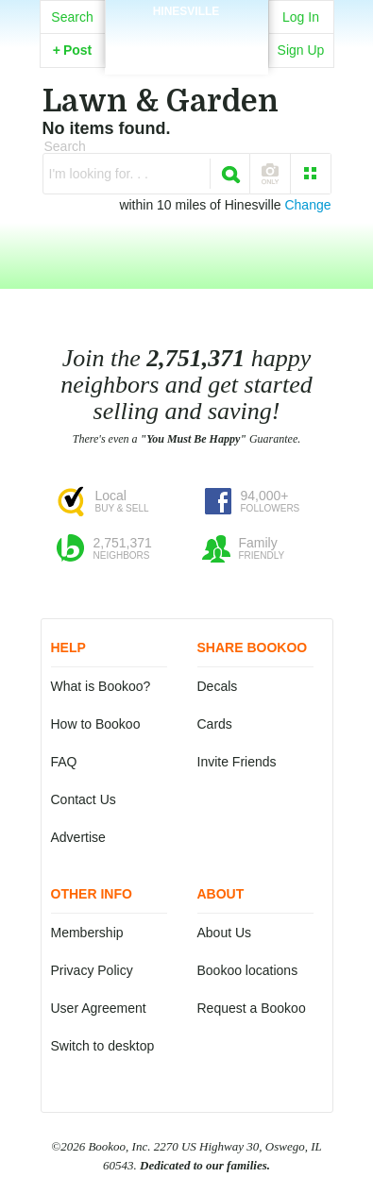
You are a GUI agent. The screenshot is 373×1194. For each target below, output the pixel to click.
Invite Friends (237, 761)
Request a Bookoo (251, 1008)
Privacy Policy (92, 970)
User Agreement (98, 1008)
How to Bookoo (96, 724)
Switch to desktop (103, 1045)
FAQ (64, 761)
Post (73, 50)
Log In (300, 17)
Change (307, 204)
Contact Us (83, 799)
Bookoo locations (247, 970)
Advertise (78, 837)
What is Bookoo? (101, 686)
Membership (87, 932)
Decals (217, 686)
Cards (214, 724)
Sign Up (301, 50)
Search (72, 17)
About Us (224, 932)
